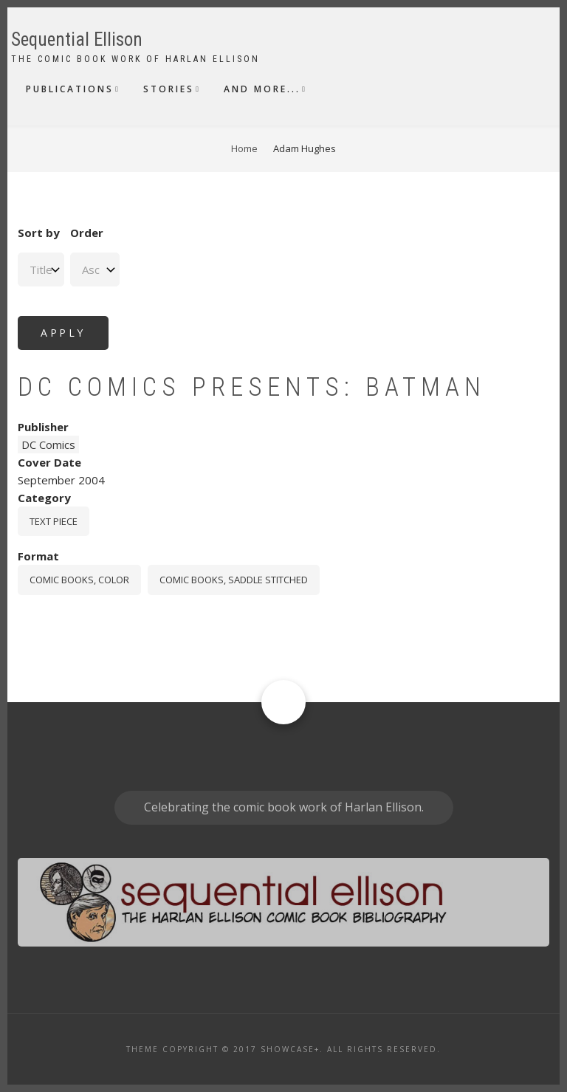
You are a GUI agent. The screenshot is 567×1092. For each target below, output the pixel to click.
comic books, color (79, 579)
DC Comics (48, 444)
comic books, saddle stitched (233, 579)
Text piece (54, 521)
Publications (70, 89)
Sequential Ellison (76, 39)
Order (86, 232)
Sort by (39, 232)
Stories (168, 89)
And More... (262, 89)
